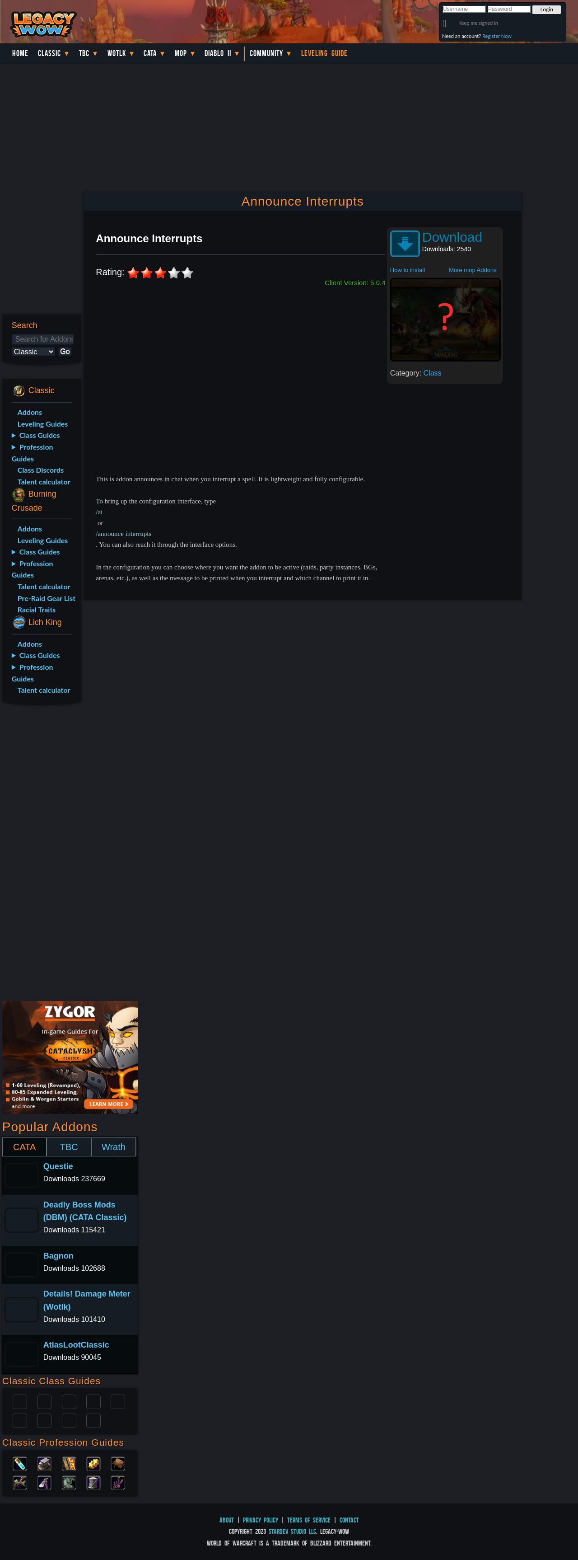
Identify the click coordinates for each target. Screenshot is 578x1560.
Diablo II (218, 53)
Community (266, 53)
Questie (58, 1166)
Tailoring (93, 1482)
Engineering (93, 1463)
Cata (150, 53)
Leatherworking (118, 1463)
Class (433, 373)
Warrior (93, 1401)
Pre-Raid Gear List (46, 598)
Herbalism (20, 1482)
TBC (84, 53)
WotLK (116, 53)
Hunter (93, 1420)
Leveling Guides (43, 423)
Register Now (497, 36)
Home (20, 53)
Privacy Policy (260, 1520)
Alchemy (20, 1463)
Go (65, 351)
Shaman (69, 1420)
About (226, 1520)
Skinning (69, 1482)
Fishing (118, 1482)
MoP (181, 53)
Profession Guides (32, 452)
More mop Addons (473, 270)
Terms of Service (309, 1520)
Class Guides (39, 435)
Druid (44, 1401)
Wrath (114, 1147)
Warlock (118, 1401)
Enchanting (69, 1463)
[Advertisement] (40, 854)
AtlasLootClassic (76, 1344)
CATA (24, 1147)
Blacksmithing (44, 1463)
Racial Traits (37, 609)
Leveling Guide (324, 53)
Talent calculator (44, 481)
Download (452, 237)
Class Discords (41, 469)
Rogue (20, 1420)
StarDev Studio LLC (292, 1531)
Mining (44, 1482)
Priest (69, 1401)
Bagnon (58, 1255)
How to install (407, 270)
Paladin (20, 1401)
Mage (44, 1420)
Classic (49, 53)
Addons (30, 412)
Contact (349, 1520)
